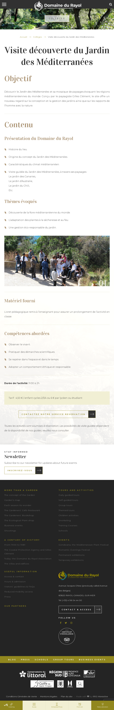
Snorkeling (65, 520)
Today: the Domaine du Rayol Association (28, 558)
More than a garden (21, 490)
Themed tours (66, 510)
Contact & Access (77, 609)
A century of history (22, 540)
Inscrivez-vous (19, 470)
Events (64, 540)
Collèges (37, 37)
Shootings (10, 530)
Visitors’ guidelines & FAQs (19, 586)
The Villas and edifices (16, 563)
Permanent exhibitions (71, 555)
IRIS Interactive (100, 696)
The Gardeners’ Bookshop (19, 515)
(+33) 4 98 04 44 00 (72, 600)
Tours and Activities (76, 490)
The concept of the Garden (19, 495)
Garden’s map (12, 500)
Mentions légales (48, 696)
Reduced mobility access (18, 591)
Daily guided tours (69, 495)
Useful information (20, 571)
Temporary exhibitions (71, 560)
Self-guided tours (68, 500)
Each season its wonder (17, 505)
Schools (63, 530)
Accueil (23, 37)
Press (7, 596)
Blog (12, 659)
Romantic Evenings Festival (74, 550)
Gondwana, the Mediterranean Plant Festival (84, 544)
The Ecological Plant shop (19, 520)
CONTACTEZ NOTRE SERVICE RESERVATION (53, 414)
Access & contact (14, 576)
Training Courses (68, 525)
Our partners (15, 606)
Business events (13, 525)
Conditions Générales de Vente (21, 696)
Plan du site (66, 696)
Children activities (68, 515)
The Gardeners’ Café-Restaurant (22, 510)
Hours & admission (15, 581)
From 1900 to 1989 (14, 544)
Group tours (65, 505)
